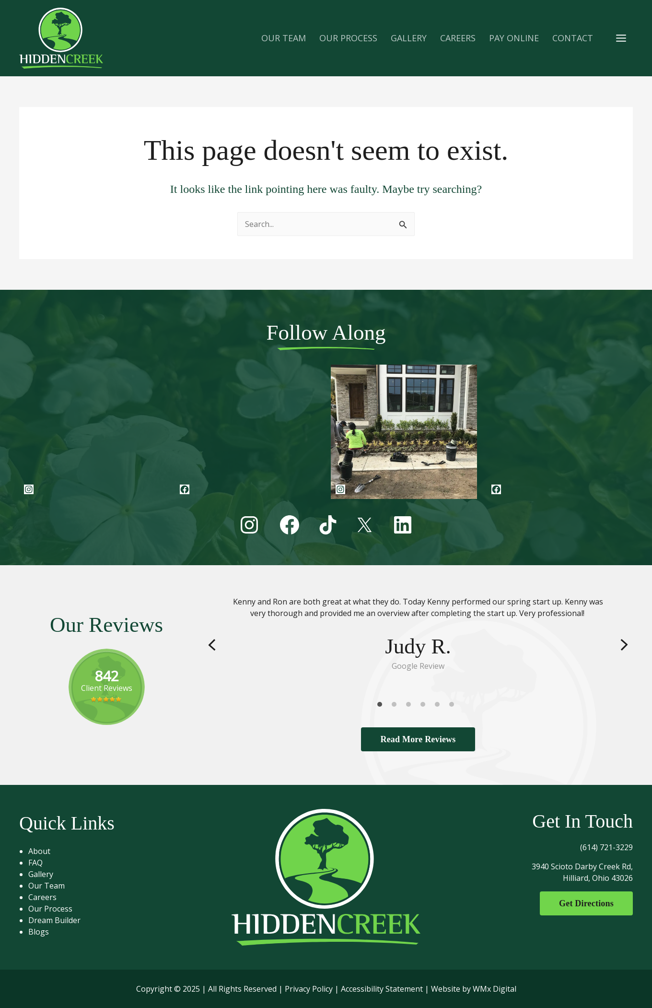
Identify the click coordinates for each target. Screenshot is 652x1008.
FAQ (35, 862)
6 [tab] (454, 707)
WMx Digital (494, 989)
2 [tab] (396, 707)
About (39, 851)
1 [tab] (382, 707)
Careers (42, 897)
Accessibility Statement (382, 989)
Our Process (50, 908)
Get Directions (586, 903)
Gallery (40, 874)
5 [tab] (439, 707)
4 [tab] (425, 707)
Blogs (38, 931)
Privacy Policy (309, 989)
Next (624, 645)
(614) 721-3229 (606, 847)
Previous (212, 645)
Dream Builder (54, 920)
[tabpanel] (418, 634)
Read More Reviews (417, 739)
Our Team (46, 885)
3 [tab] (411, 707)
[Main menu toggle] (621, 38)
